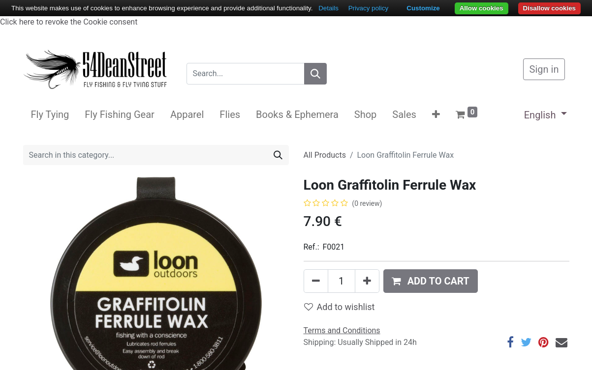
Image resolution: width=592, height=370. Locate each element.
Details (328, 8)
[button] (436, 114)
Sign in (544, 69)
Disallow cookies (549, 8)
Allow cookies (481, 8)
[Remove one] (316, 281)
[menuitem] (50, 114)
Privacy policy (368, 8)
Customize (422, 8)
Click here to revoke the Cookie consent (68, 22)
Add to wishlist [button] (339, 307)
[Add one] (367, 281)
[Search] (315, 74)
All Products (325, 155)
